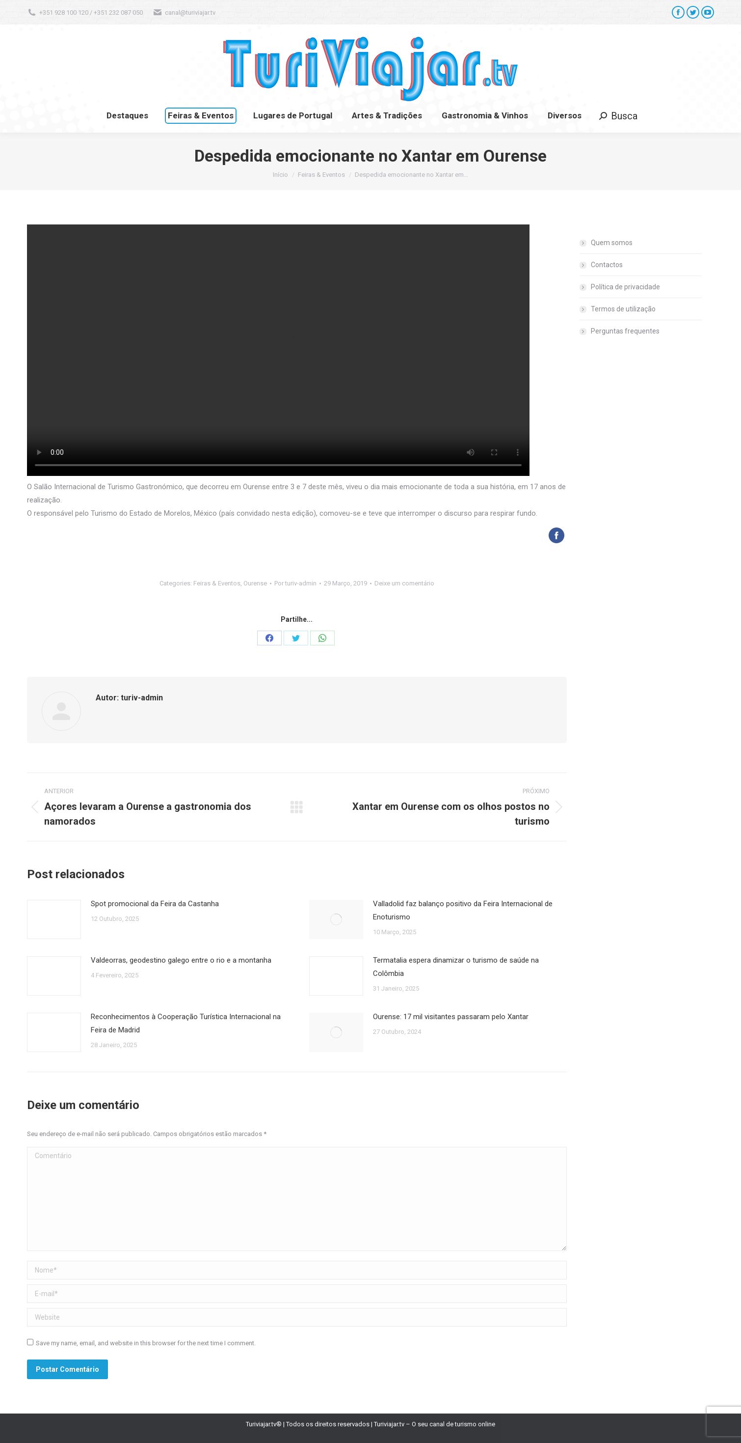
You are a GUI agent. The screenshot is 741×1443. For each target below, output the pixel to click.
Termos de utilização (623, 309)
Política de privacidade (625, 287)
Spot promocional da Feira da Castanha (155, 903)
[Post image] (54, 919)
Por (295, 583)
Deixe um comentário (404, 583)
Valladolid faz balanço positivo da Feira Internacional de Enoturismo (463, 910)
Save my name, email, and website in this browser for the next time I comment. (146, 1343)
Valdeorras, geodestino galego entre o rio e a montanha (181, 960)
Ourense (255, 583)
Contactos (607, 265)
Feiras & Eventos (216, 583)
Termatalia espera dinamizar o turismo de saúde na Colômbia (456, 967)
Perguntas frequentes (625, 331)
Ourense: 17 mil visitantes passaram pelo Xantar (451, 1016)
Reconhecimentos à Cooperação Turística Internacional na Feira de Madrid (186, 1023)
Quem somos (612, 243)
